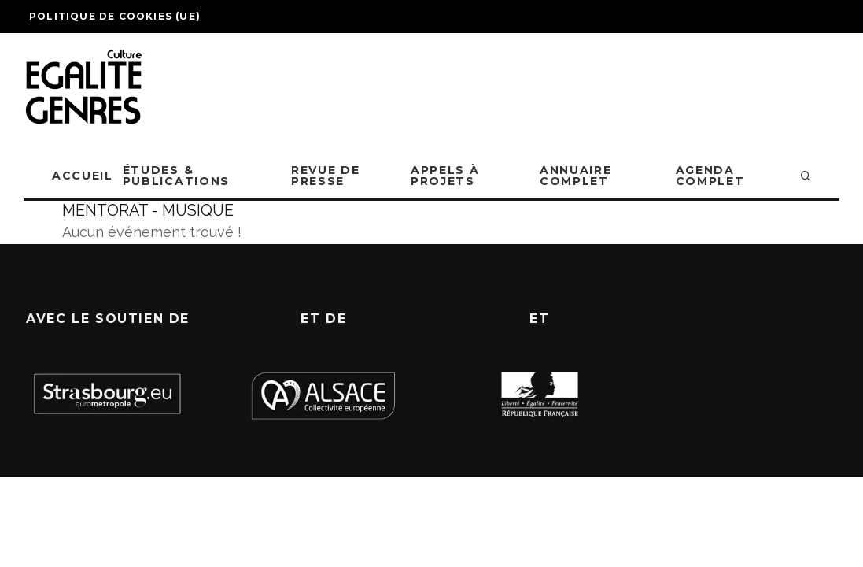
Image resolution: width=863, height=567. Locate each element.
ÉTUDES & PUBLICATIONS (176, 175)
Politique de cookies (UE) (115, 16)
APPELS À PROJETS (445, 175)
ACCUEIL (82, 176)
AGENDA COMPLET (710, 175)
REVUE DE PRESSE (325, 175)
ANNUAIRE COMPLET (575, 175)
